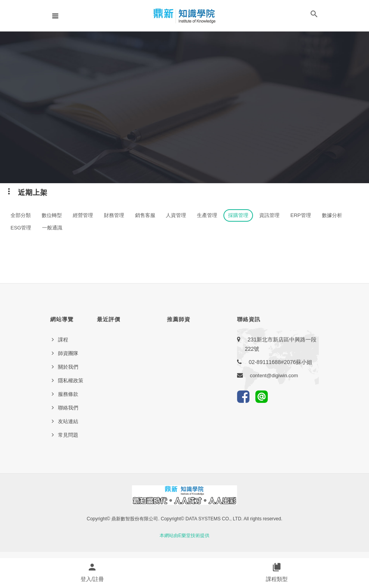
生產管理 (207, 215)
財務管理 (114, 215)
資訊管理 (269, 215)
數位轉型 (52, 215)
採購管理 (238, 215)
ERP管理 (300, 215)
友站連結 (68, 421)
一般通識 (52, 228)
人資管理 (176, 215)
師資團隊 (68, 353)
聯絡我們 (68, 408)
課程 (63, 340)
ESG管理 (21, 228)
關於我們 (68, 367)
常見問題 (68, 435)
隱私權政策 (70, 380)
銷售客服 (145, 215)
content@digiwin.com (274, 375)
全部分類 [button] (21, 215)
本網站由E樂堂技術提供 (184, 535)
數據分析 (332, 215)
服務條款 (68, 394)
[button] (314, 15)
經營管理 (83, 215)
